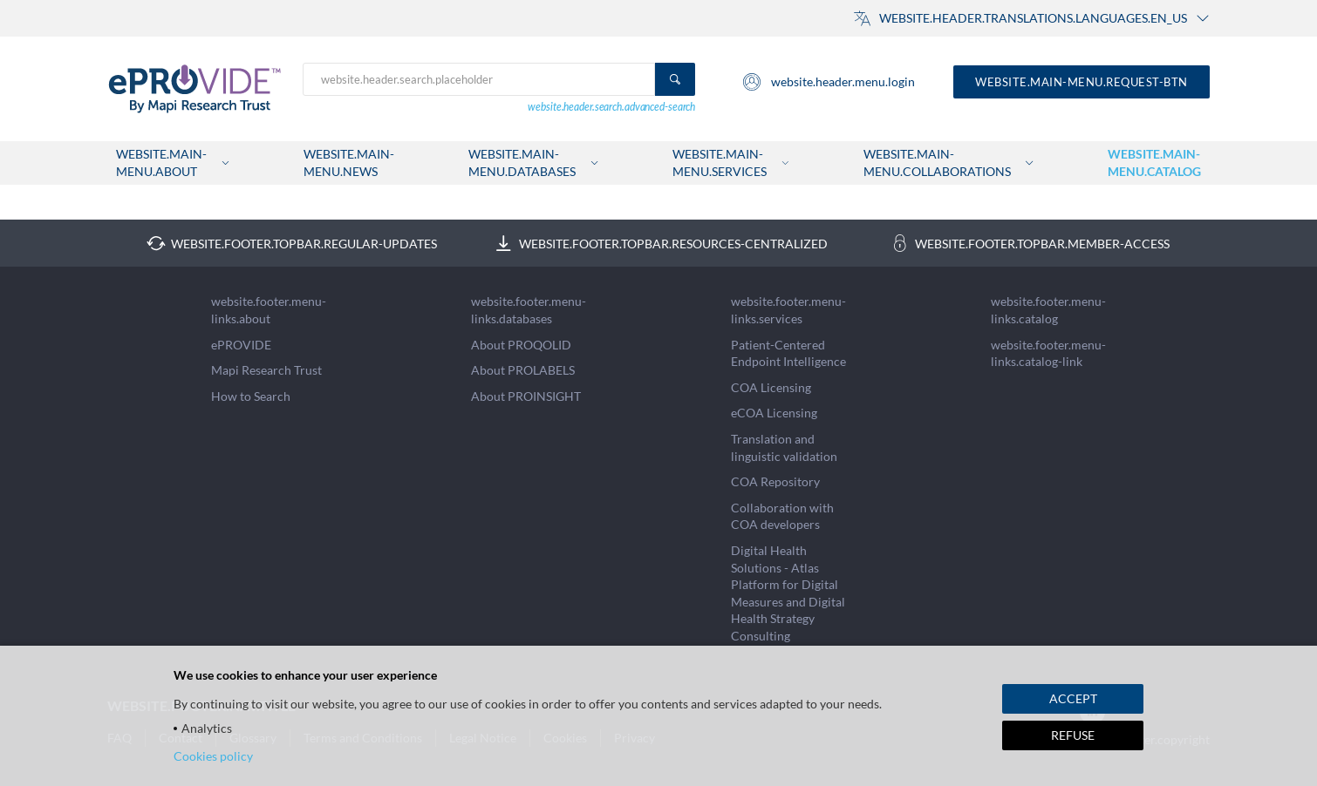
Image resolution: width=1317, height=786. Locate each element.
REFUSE (1073, 735)
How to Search (250, 396)
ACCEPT (1073, 698)
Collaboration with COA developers (782, 516)
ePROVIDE (241, 344)
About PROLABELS (523, 370)
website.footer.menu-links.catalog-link (1048, 353)
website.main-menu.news (349, 162)
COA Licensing (771, 387)
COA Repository (775, 481)
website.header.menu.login (828, 81)
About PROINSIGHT (526, 396)
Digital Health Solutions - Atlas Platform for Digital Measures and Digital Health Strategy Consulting (788, 593)
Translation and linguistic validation (784, 447)
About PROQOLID (521, 344)
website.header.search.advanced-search (611, 106)
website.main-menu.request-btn (1081, 82)
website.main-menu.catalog (1154, 162)
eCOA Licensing (774, 412)
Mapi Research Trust (266, 370)
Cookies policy (213, 756)
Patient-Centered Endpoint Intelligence (788, 353)
